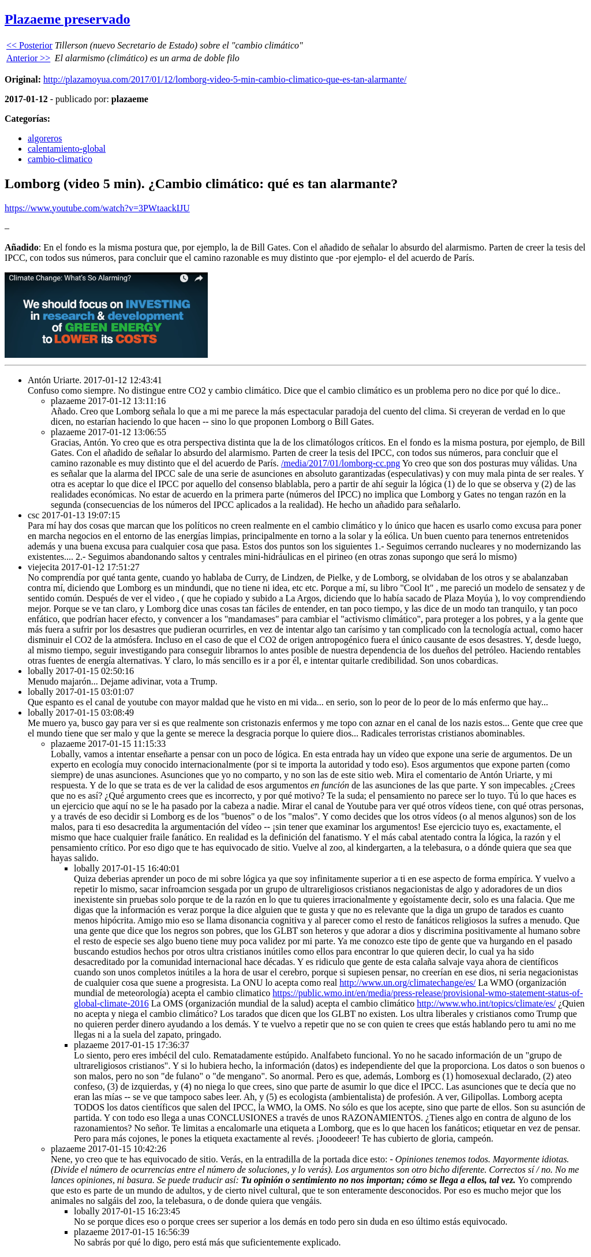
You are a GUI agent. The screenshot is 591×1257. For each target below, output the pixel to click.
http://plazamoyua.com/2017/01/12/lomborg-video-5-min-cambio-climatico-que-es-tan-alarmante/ (224, 79)
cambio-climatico (60, 159)
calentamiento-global (67, 149)
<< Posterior (29, 45)
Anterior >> (28, 58)
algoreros (45, 138)
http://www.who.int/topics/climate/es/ (486, 1003)
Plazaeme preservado (67, 19)
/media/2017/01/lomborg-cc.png (340, 463)
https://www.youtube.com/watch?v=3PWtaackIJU (97, 208)
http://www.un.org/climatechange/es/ (407, 982)
